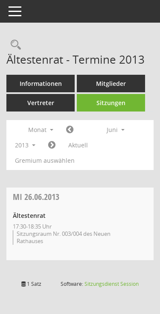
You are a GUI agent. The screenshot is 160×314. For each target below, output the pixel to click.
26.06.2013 (36, 196)
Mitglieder (111, 83)
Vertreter (40, 103)
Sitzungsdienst (111, 284)
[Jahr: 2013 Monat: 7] (52, 145)
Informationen (41, 83)
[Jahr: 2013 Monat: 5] (70, 130)
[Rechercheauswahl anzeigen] (13, 45)
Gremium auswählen (45, 160)
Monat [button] (40, 130)
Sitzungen (110, 103)
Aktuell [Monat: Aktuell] (78, 145)
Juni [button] (116, 130)
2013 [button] (25, 145)
